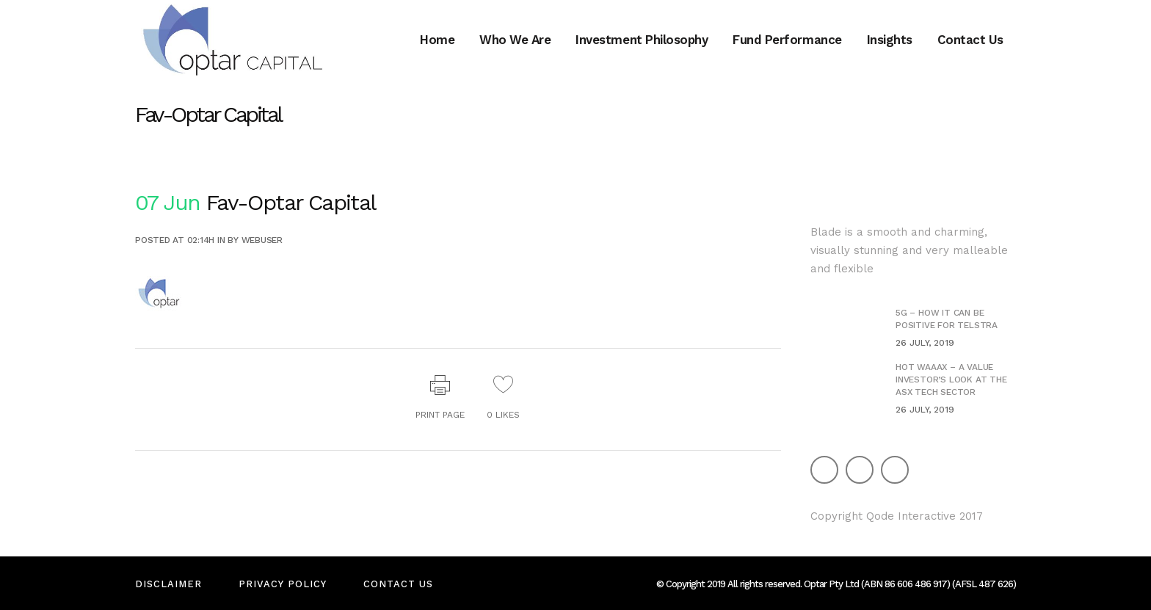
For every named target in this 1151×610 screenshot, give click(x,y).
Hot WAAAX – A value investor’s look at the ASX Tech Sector (951, 379)
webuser (262, 240)
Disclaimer (168, 583)
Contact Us (398, 583)
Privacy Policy (283, 583)
